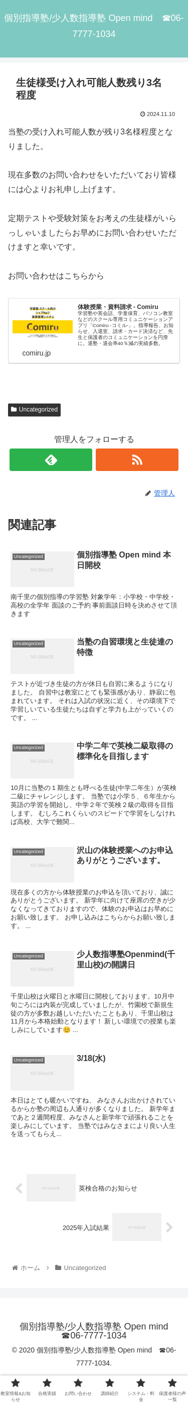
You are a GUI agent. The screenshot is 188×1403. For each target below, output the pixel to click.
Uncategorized (34, 409)
